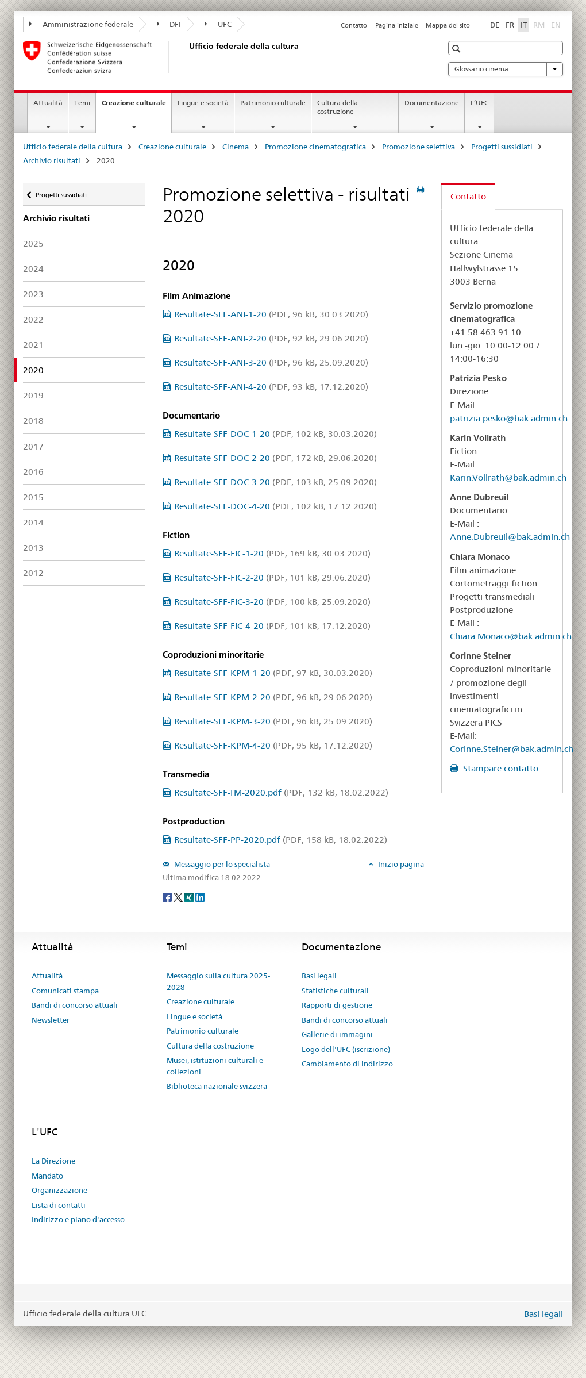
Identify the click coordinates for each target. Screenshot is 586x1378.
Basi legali (319, 975)
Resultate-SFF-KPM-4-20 (273, 745)
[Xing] (189, 896)
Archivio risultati (51, 160)
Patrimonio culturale (273, 102)
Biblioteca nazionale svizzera (217, 1086)
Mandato (47, 1175)
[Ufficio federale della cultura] (186, 57)
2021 (33, 344)
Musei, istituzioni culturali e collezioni (215, 1065)
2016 (33, 471)
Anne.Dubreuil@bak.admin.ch (510, 536)
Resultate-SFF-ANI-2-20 (271, 338)
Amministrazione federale (81, 24)
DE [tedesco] (494, 24)
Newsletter (51, 1019)
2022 (33, 319)
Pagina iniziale (396, 25)
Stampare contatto (499, 768)
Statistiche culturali (335, 990)
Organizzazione (59, 1190)
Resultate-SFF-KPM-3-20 (273, 721)
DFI (169, 24)
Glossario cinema (505, 69)
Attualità (48, 102)
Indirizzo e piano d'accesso (78, 1219)
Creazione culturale (136, 106)
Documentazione (431, 102)
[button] (457, 48)
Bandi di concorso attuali (75, 1004)
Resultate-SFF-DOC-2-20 (275, 457)
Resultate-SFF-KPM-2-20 (273, 697)
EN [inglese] (557, 24)
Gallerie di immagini (337, 1034)
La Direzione (53, 1160)
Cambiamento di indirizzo (347, 1063)
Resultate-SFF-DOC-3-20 (275, 482)
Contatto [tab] (468, 196)
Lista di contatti (59, 1205)
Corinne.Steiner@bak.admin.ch (511, 748)
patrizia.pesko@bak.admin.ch (509, 418)
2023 (33, 294)
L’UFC (479, 102)
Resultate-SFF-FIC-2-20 (272, 577)
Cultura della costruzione (337, 107)
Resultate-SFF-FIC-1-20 (272, 553)
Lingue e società (203, 102)
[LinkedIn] (200, 896)
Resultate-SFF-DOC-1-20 (275, 433)
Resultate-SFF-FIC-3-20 (272, 601)
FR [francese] (510, 24)
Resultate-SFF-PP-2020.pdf (280, 839)
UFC (218, 24)
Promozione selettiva (418, 146)
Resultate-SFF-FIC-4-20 (272, 625)
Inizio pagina (400, 864)
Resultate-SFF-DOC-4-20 (275, 506)
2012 (33, 572)
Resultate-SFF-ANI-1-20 (271, 314)
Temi (82, 102)
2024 (33, 268)
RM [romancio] (540, 24)
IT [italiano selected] (524, 24)
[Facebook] (168, 896)
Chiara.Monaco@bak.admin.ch (511, 636)
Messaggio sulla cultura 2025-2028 (218, 981)
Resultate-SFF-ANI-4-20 (271, 386)
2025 (33, 243)
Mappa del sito (448, 25)
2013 (33, 547)
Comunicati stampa (65, 990)
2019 (33, 395)
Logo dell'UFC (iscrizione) (346, 1049)
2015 (33, 497)
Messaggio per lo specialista (221, 864)
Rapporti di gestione (337, 1004)
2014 (33, 522)
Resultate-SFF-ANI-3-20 (271, 362)
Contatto (354, 25)
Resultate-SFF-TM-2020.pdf (281, 792)
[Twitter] (179, 896)
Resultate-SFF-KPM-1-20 (273, 672)
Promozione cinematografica (315, 146)
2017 (33, 446)
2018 (33, 420)
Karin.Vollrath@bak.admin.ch (508, 477)
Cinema (235, 146)
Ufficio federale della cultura (72, 146)
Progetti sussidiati (502, 146)
